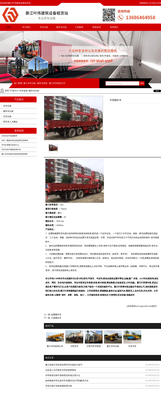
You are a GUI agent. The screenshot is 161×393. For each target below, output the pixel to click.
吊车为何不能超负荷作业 (11, 149)
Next (156, 55)
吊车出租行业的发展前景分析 (58, 386)
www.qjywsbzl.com (144, 306)
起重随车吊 (56, 314)
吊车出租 (44, 27)
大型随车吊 (56, 318)
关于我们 (26, 27)
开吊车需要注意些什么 (10, 145)
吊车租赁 (23, 91)
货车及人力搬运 (10, 122)
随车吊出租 (61, 27)
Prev (2, 55)
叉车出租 (7, 116)
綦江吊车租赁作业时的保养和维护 (14, 154)
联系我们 (114, 27)
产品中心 (14, 91)
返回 (157, 91)
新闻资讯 (97, 27)
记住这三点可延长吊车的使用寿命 (60, 370)
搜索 (142, 83)
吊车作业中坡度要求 (9, 136)
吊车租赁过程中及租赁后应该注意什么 (62, 375)
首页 (9, 27)
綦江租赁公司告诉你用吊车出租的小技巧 (63, 365)
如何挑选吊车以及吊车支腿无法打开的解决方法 (66, 381)
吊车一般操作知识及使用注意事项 (14, 140)
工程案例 (79, 27)
